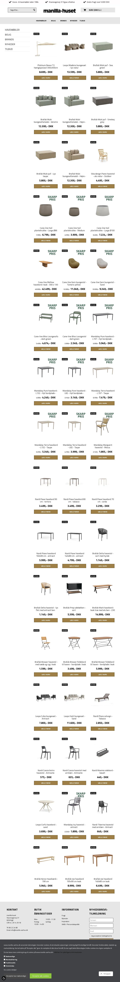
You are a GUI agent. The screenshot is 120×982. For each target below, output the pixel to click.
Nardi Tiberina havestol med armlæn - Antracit (103, 856)
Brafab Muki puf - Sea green (103, 68)
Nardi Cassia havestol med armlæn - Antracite (74, 799)
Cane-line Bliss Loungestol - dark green (74, 350)
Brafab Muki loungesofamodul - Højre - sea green (74, 126)
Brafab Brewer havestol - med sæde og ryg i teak (46, 687)
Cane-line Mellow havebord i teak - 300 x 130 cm (46, 295)
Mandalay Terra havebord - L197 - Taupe (102, 406)
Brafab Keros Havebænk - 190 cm (46, 912)
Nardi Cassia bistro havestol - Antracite (45, 799)
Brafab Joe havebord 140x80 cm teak (103, 912)
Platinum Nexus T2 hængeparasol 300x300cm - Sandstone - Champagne (46, 70)
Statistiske (10, 966)
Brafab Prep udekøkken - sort (74, 631)
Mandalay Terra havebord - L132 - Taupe (46, 462)
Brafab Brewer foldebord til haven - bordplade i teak (74, 687)
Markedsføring (11, 959)
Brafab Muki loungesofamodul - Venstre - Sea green (46, 126)
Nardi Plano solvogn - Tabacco (102, 743)
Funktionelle (10, 962)
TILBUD (82, 20)
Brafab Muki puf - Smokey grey (103, 125)
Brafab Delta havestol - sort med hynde (102, 575)
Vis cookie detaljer (10, 969)
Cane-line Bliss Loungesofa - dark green (46, 350)
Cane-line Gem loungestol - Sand (103, 293)
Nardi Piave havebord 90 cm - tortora (46, 518)
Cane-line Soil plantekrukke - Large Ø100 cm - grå (103, 238)
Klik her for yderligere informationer (68, 952)
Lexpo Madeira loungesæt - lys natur (74, 68)
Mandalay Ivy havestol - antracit (74, 856)
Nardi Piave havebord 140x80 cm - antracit (74, 575)
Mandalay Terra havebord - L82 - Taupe (74, 462)
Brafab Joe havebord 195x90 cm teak (74, 912)
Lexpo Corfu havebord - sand (46, 856)
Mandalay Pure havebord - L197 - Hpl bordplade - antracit (103, 351)
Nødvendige (10, 956)
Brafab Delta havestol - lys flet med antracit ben (46, 631)
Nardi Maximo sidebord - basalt (103, 799)
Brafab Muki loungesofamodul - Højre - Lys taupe (74, 182)
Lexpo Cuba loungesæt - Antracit (46, 743)
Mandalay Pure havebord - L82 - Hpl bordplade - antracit (74, 407)
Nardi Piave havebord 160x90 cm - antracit (46, 575)
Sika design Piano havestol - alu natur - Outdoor (103, 181)
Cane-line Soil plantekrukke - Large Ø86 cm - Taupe (45, 238)
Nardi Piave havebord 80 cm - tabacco (75, 518)
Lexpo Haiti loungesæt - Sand (74, 743)
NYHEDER (73, 20)
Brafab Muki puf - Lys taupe (46, 181)
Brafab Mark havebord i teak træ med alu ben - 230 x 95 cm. (102, 632)
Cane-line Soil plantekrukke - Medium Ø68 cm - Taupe (74, 238)
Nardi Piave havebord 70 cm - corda (103, 518)
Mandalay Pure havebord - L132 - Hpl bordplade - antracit (46, 407)
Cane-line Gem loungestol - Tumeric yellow (74, 293)
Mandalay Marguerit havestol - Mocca (103, 462)
